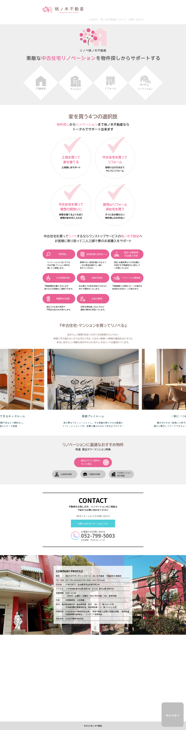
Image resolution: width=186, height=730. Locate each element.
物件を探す (173, 715)
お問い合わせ (135, 19)
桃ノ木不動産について (113, 19)
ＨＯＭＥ (93, 19)
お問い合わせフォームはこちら (93, 523)
